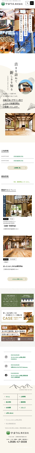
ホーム (8, 396)
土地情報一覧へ (17, 167)
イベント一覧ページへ (17, 279)
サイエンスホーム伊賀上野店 (14, 419)
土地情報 (23, 396)
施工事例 (8, 402)
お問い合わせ (9, 413)
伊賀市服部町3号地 (18, 156)
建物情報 (23, 402)
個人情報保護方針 (11, 423)
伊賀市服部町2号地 (18, 160)
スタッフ (23, 407)
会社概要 (8, 407)
